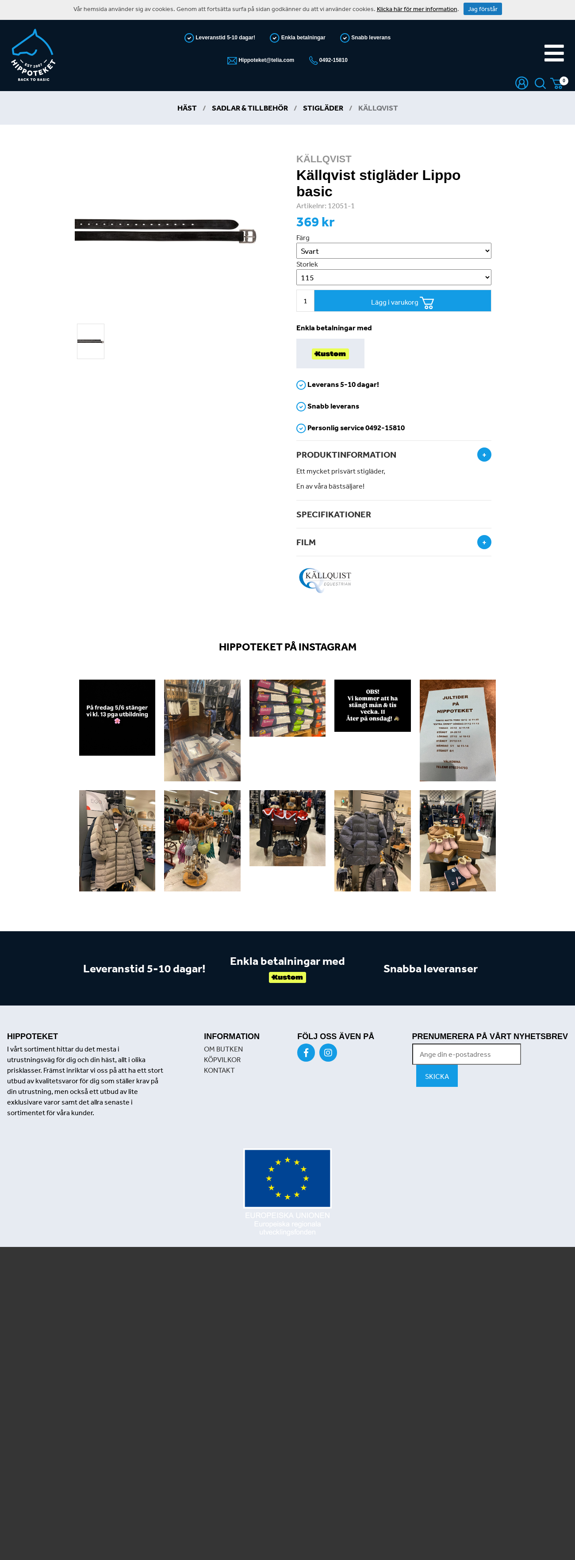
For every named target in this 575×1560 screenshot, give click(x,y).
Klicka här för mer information (417, 9)
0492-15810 (333, 60)
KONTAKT (219, 1070)
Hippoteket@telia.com (265, 60)
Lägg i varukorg (402, 303)
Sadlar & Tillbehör (250, 107)
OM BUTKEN (223, 1048)
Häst (187, 107)
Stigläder (323, 107)
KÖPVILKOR (222, 1059)
